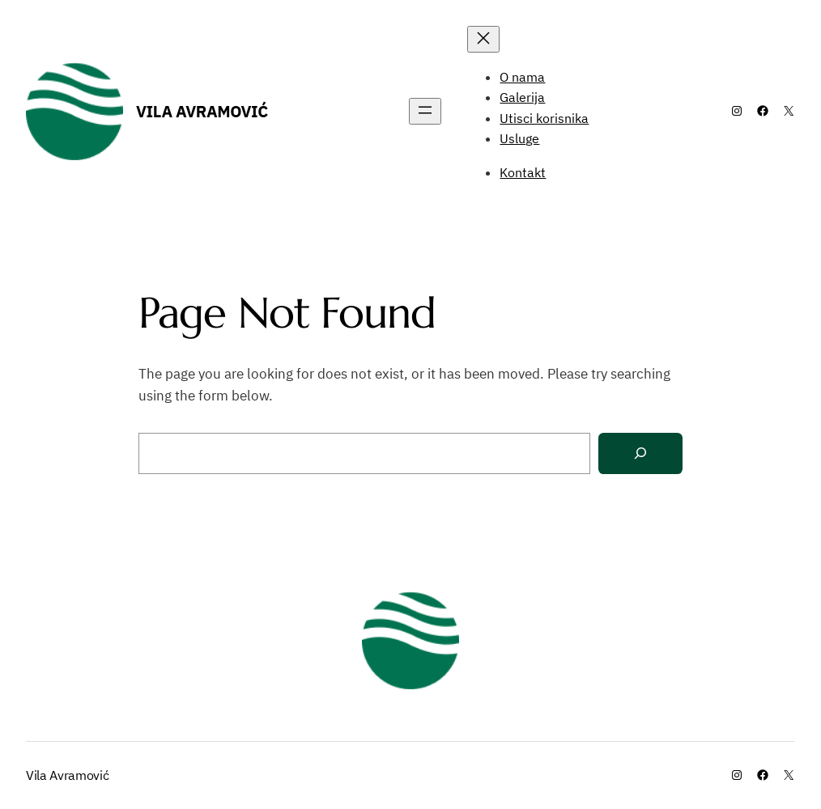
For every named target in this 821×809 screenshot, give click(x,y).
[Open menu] (425, 111)
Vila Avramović (202, 111)
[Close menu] (483, 39)
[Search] (640, 453)
